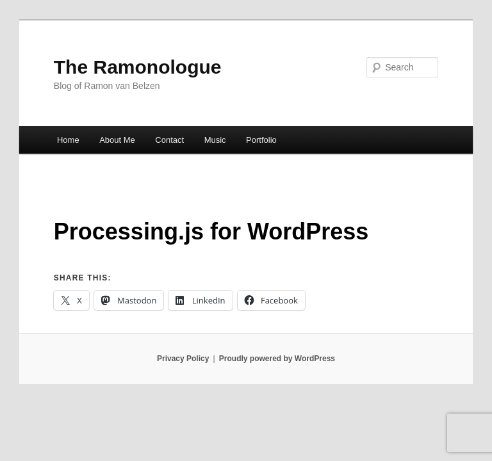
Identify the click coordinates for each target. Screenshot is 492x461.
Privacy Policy (183, 358)
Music (215, 140)
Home (68, 140)
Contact (169, 140)
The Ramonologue (138, 66)
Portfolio (261, 140)
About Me (117, 140)
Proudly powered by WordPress (277, 358)
